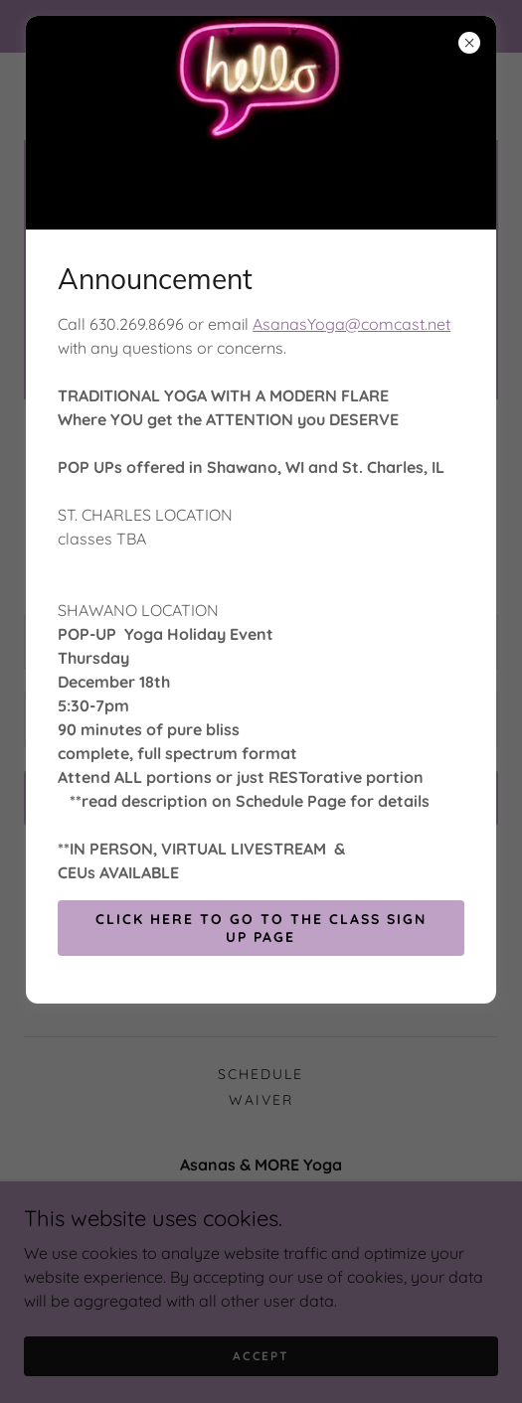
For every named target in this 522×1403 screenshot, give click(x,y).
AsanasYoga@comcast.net (351, 324)
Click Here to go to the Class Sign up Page (261, 928)
